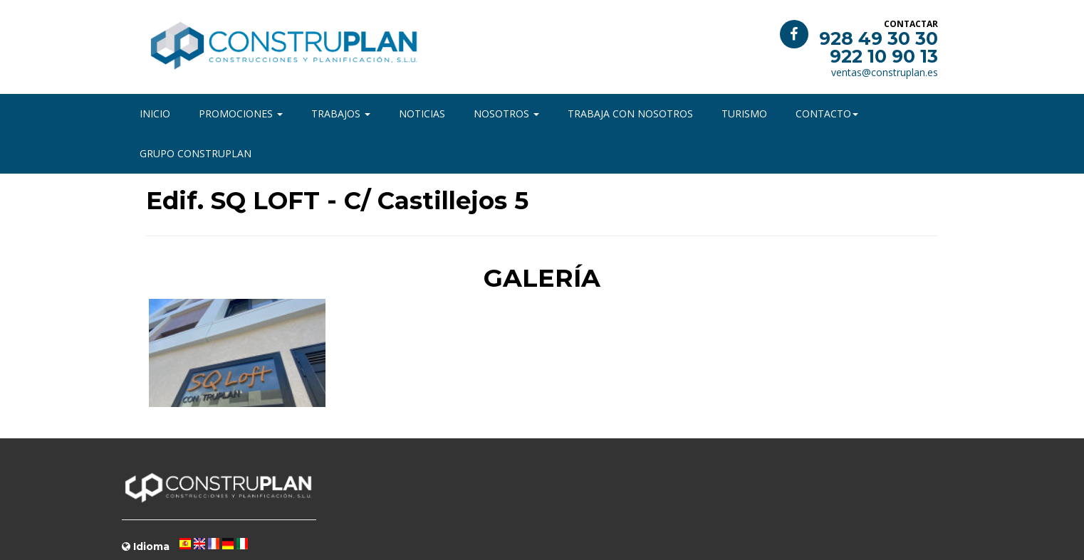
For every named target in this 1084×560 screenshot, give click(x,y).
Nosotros (506, 113)
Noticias (422, 113)
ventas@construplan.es (884, 72)
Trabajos (340, 113)
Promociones (241, 113)
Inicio (155, 113)
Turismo (744, 113)
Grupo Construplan (195, 153)
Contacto (827, 113)
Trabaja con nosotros (630, 113)
